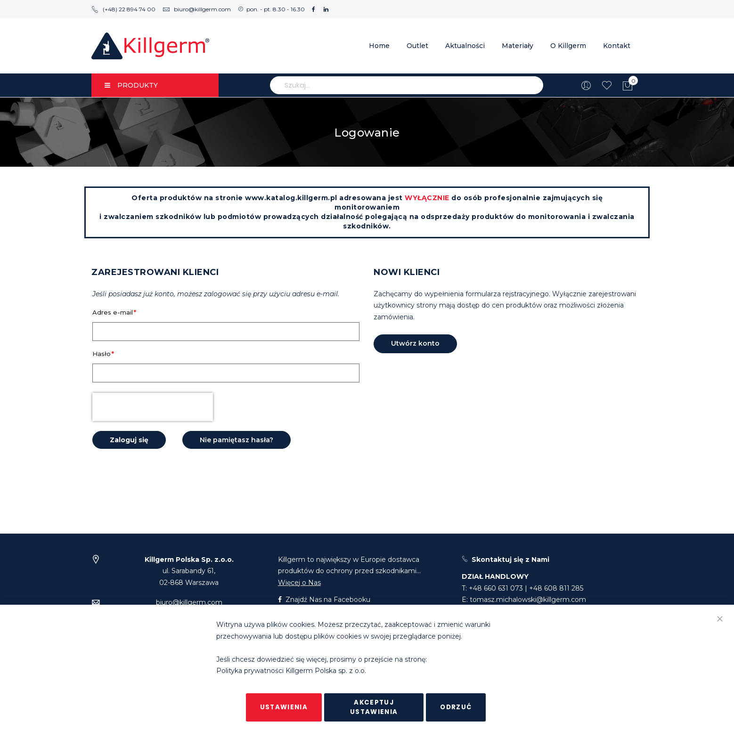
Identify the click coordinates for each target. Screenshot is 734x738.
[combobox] (406, 85)
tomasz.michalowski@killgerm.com (528, 599)
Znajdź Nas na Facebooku (324, 599)
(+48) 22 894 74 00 (123, 9)
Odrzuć (456, 707)
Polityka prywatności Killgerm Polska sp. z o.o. (291, 671)
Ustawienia (284, 707)
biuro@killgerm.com (197, 9)
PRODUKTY (131, 85)
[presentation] (152, 407)
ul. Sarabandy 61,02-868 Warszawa (189, 571)
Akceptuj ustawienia (374, 707)
